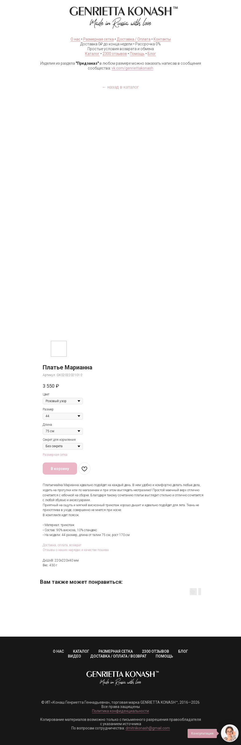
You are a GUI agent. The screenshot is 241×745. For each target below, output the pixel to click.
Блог (152, 54)
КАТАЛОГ (81, 651)
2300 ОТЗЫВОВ (155, 651)
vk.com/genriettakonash (132, 68)
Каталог (92, 54)
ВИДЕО (74, 656)
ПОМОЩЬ (164, 656)
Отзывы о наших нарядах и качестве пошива (76, 550)
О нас (75, 39)
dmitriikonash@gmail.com (148, 728)
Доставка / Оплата (134, 39)
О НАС (58, 651)
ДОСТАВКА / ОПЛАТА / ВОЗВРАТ (118, 656)
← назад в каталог (120, 87)
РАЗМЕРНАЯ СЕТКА (115, 651)
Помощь (137, 54)
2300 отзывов (115, 54)
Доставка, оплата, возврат (62, 545)
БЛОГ (183, 651)
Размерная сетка (98, 39)
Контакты (162, 39)
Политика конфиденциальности (120, 711)
